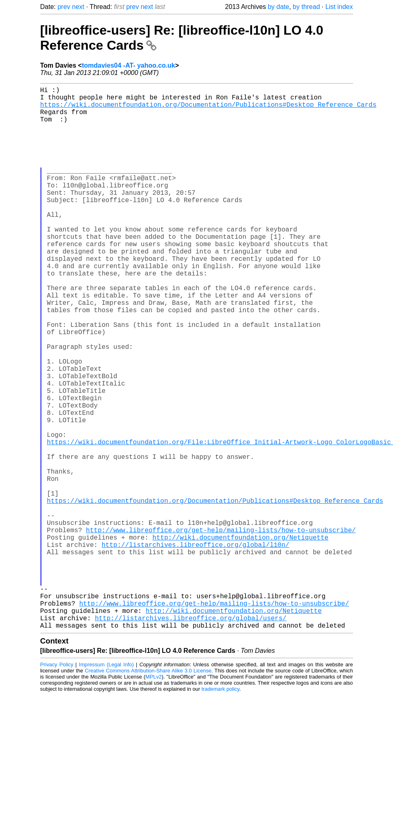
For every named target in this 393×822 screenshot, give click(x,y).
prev (63, 6)
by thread (306, 6)
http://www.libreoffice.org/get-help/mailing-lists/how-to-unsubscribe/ (221, 629)
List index (339, 6)
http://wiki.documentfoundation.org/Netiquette (240, 638)
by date (278, 6)
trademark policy (220, 810)
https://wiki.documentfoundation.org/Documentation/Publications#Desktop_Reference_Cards (208, 109)
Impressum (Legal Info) (106, 785)
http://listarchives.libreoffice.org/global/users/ (190, 736)
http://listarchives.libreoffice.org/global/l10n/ (196, 647)
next (78, 6)
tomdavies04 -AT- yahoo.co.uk (128, 65)
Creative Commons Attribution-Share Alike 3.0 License (148, 791)
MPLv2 (153, 797)
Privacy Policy (56, 785)
